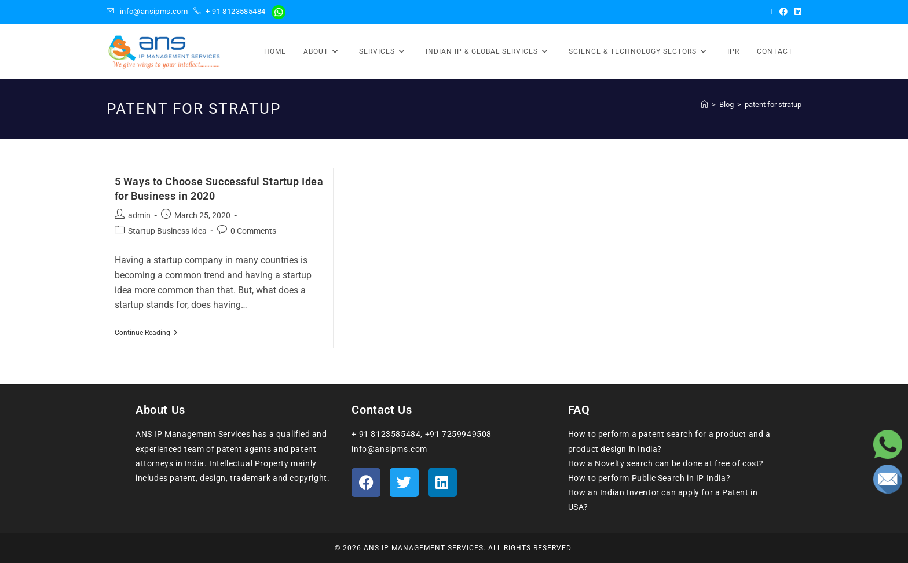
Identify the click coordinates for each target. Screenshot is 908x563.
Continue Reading (146, 333)
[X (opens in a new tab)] (771, 11)
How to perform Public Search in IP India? (649, 478)
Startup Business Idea (167, 230)
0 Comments (253, 230)
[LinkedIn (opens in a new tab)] (796, 11)
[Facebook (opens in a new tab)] (783, 11)
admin (139, 215)
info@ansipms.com (154, 11)
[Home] (704, 104)
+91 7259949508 (458, 434)
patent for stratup (773, 104)
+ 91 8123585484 (235, 11)
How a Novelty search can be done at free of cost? (666, 463)
